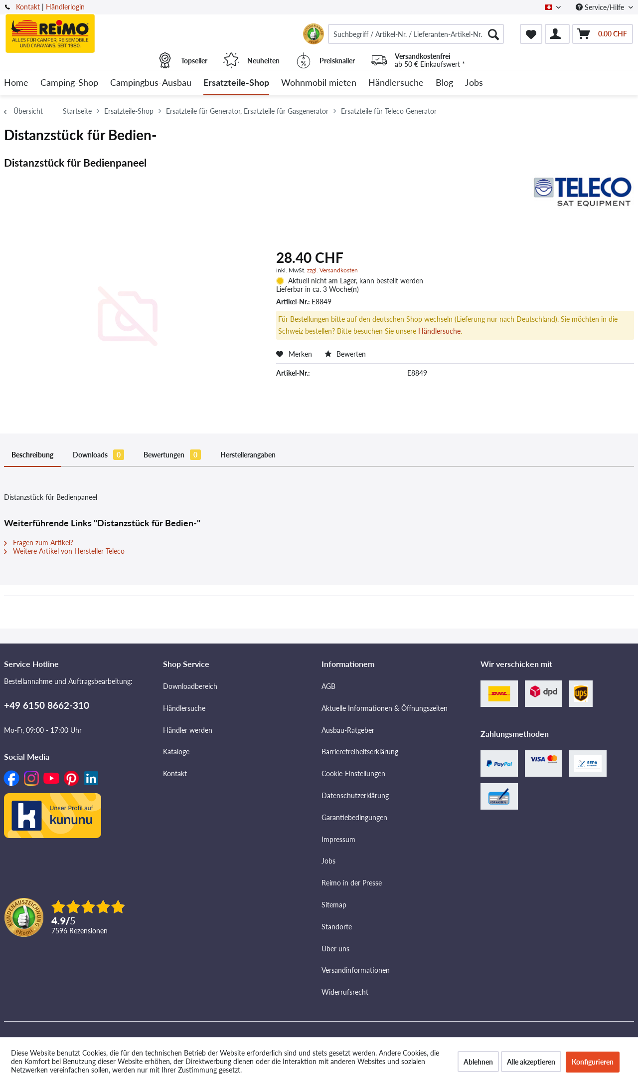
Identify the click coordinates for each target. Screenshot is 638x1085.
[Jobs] (474, 83)
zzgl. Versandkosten (332, 270)
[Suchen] (493, 34)
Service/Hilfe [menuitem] (601, 7)
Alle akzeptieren (531, 1062)
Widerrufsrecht (344, 992)
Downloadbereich (190, 686)
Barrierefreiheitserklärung (359, 751)
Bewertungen (172, 454)
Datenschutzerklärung (355, 795)
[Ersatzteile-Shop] (236, 83)
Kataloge (176, 751)
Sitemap (333, 904)
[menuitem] (416, 34)
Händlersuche (439, 331)
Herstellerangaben (248, 454)
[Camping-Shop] (69, 83)
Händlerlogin (65, 6)
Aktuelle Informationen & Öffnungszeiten (384, 708)
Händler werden (187, 730)
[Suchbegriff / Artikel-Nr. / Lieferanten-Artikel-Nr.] (416, 34)
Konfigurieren (593, 1062)
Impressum (338, 839)
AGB (328, 686)
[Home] (16, 83)
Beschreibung (32, 454)
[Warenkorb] (602, 34)
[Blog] (444, 83)
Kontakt (28, 6)
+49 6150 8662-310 (46, 705)
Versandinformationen (355, 970)
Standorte (336, 926)
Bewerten (345, 354)
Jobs (328, 861)
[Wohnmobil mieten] (318, 83)
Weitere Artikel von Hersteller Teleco (64, 551)
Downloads (98, 454)
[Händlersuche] (396, 83)
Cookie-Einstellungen (353, 773)
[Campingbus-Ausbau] (150, 83)
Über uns (335, 948)
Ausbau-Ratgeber (347, 730)
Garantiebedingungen (354, 817)
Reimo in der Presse (351, 882)
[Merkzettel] (531, 34)
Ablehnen (478, 1062)
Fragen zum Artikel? (38, 542)
